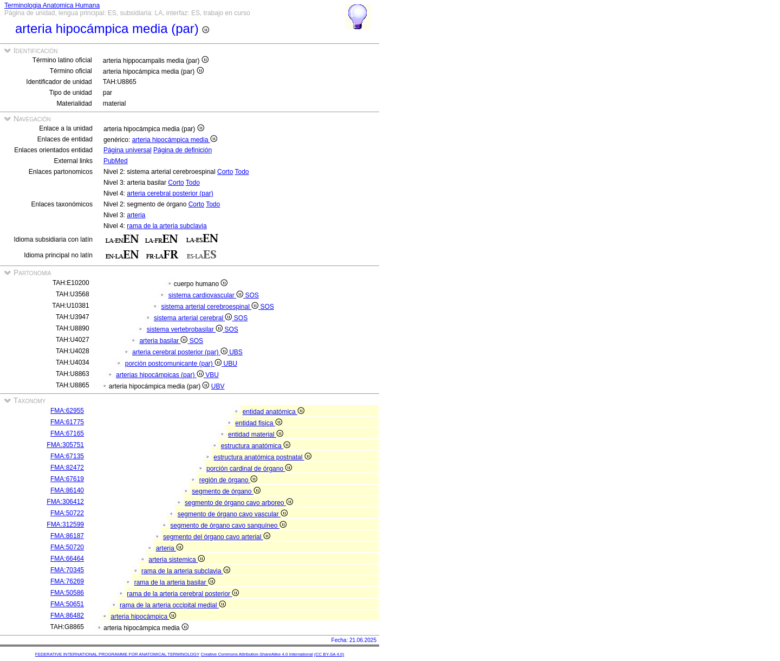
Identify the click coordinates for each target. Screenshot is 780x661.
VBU (212, 375)
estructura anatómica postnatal (262, 457)
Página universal (127, 150)
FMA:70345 (67, 570)
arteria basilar (164, 341)
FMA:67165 (67, 433)
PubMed (115, 161)
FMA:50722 (67, 513)
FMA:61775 (67, 422)
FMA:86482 (67, 615)
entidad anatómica (273, 412)
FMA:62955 (67, 410)
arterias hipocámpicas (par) (160, 375)
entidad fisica (258, 423)
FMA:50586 (67, 593)
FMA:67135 (67, 456)
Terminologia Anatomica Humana (52, 5)
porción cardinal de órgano (249, 468)
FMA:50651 (67, 604)
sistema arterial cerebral (194, 318)
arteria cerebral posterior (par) (170, 193)
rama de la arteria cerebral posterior (183, 594)
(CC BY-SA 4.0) (329, 654)
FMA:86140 (67, 490)
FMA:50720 (67, 547)
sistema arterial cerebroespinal (210, 306)
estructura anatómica (255, 446)
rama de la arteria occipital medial (173, 605)
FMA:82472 (67, 467)
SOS (251, 295)
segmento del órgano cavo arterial (216, 537)
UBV (218, 386)
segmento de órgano (226, 491)
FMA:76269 (67, 581)
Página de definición (182, 150)
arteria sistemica (176, 559)
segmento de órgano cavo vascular (233, 514)
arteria (136, 215)
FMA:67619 (67, 479)
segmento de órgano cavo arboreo (239, 503)
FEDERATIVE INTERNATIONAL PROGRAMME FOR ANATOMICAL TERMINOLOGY (117, 654)
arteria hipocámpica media (174, 140)
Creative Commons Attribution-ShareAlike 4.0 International (256, 654)
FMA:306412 (65, 502)
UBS (236, 352)
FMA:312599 (65, 524)
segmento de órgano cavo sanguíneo (228, 525)
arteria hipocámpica (143, 616)
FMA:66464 (67, 558)
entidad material (255, 434)
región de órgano (228, 480)
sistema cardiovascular (206, 295)
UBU (230, 363)
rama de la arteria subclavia (166, 226)
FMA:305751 (65, 445)
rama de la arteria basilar (174, 582)
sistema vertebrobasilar (186, 329)
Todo (242, 172)
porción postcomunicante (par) (174, 363)
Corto (225, 172)
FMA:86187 (67, 536)
